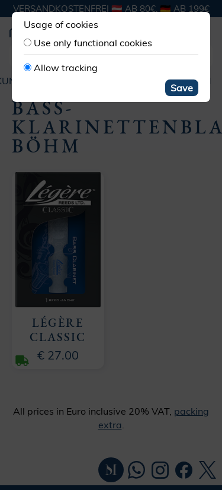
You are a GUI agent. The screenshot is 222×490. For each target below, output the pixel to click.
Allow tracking (66, 68)
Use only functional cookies (93, 43)
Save (181, 88)
